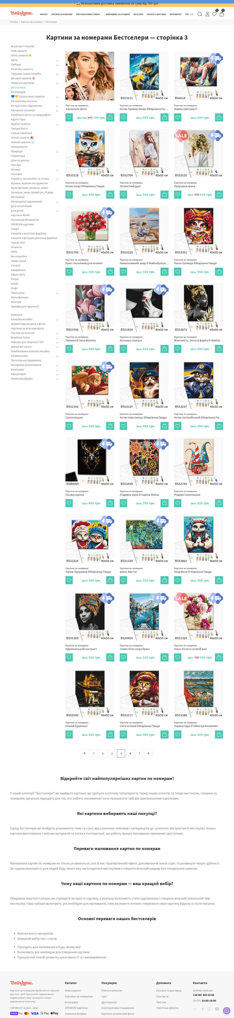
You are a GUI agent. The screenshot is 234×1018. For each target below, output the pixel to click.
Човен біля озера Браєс (135, 647)
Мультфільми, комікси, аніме (29, 188)
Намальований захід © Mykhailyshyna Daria (144, 261)
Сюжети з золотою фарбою (28, 233)
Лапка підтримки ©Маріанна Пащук (88, 570)
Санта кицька (76, 415)
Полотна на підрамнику (26, 360)
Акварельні (18, 270)
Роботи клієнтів (111, 990)
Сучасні (15, 265)
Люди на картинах (22, 83)
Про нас (161, 1002)
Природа (16, 151)
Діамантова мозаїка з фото (28, 324)
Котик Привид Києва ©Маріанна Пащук (144, 107)
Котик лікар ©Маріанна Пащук (84, 184)
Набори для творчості (25, 306)
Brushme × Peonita (22, 46)
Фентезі (16, 302)
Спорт (15, 229)
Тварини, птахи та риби (26, 73)
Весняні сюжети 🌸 (23, 78)
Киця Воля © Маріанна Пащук (193, 570)
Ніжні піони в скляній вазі (190, 647)
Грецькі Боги (19, 128)
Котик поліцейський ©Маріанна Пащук (198, 415)
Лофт (14, 288)
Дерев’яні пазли (21, 346)
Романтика (18, 156)
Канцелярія (18, 374)
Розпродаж (18, 92)
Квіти (14, 60)
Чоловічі (16, 174)
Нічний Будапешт (76, 724)
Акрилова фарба (22, 378)
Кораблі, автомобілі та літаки (30, 178)
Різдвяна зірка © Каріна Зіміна (139, 493)
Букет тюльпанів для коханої (83, 261)
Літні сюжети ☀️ (21, 55)
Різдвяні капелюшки (187, 493)
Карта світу (18, 274)
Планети (16, 247)
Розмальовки (19, 355)
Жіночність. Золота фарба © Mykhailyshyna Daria (198, 338)
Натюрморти (19, 146)
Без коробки (19, 256)
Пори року (17, 292)
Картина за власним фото (27, 328)
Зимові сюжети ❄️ (23, 142)
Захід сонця (18, 261)
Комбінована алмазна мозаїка (30, 351)
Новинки (16, 314)
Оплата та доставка (168, 990)
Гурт (104, 996)
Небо (14, 251)
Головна (14, 21)
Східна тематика (21, 133)
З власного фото (76, 107)
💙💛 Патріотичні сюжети (28, 96)
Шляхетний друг (131, 184)
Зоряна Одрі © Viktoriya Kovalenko (196, 724)
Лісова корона (76, 493)
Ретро (15, 279)
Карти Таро (18, 119)
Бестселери (51, 21)
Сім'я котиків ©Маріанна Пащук (140, 724)
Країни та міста (20, 124)
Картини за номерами (32, 21)
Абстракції (17, 197)
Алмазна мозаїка (21, 319)
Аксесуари (17, 369)
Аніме (14, 283)
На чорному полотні (24, 101)
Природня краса (185, 184)
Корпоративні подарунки (117, 1008)
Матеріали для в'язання (26, 365)
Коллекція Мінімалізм (25, 219)
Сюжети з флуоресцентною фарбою (34, 238)
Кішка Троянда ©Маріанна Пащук (195, 261)
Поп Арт (16, 165)
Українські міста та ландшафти (30, 114)
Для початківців (21, 206)
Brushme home (20, 337)
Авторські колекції (23, 110)
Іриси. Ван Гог (131, 570)
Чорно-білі (18, 242)
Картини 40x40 (20, 215)
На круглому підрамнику (26, 105)
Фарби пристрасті (185, 107)
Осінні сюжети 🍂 (22, 137)
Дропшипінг (109, 1002)
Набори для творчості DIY (27, 342)
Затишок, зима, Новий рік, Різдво (32, 192)
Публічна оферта (167, 1008)
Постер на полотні (23, 333)
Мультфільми (19, 297)
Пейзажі (16, 64)
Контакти (162, 996)
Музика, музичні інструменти (29, 183)
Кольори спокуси (131, 338)
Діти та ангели (20, 160)
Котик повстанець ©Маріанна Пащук (143, 415)
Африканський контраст (81, 647)
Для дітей (17, 210)
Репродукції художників (26, 201)
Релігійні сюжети (22, 69)
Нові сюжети (19, 51)
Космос (15, 169)
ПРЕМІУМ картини (22, 224)
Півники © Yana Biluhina (80, 338)
